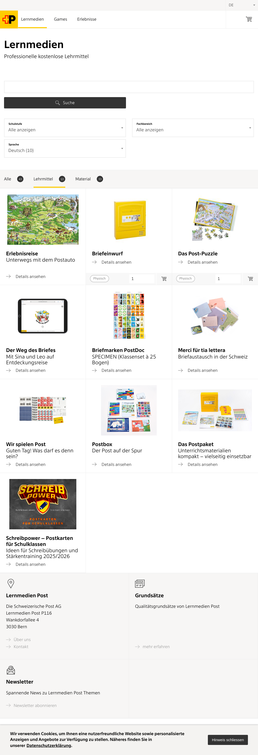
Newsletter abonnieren (31, 705)
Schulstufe (15, 124)
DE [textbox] (231, 5)
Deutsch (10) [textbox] (21, 150)
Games (60, 19)
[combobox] (65, 127)
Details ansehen (26, 276)
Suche (65, 102)
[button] (228, 740)
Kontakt (17, 646)
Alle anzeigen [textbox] (22, 130)
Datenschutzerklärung (48, 745)
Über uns (18, 639)
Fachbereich (144, 124)
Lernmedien (32, 19)
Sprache (14, 144)
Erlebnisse (86, 19)
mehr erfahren (152, 646)
